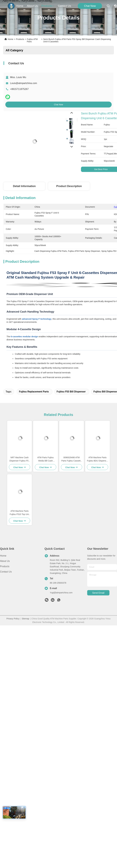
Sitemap (25, 618)
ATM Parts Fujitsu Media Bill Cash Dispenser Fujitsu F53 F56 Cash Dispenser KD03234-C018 (45, 459)
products (47, 5)
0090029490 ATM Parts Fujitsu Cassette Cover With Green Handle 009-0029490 (71, 459)
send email (98, 593)
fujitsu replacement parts (34, 391)
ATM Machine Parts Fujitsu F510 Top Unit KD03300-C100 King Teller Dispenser (19, 513)
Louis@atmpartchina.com (23, 83)
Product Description (69, 186)
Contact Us (6, 571)
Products (20, 39)
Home (19, 5)
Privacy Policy (12, 618)
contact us (64, 5)
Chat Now (90, 5)
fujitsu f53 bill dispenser (71, 391)
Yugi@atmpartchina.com (61, 592)
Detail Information (24, 186)
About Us (5, 561)
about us (32, 5)
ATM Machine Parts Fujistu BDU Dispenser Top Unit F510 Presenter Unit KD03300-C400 (97, 459)
